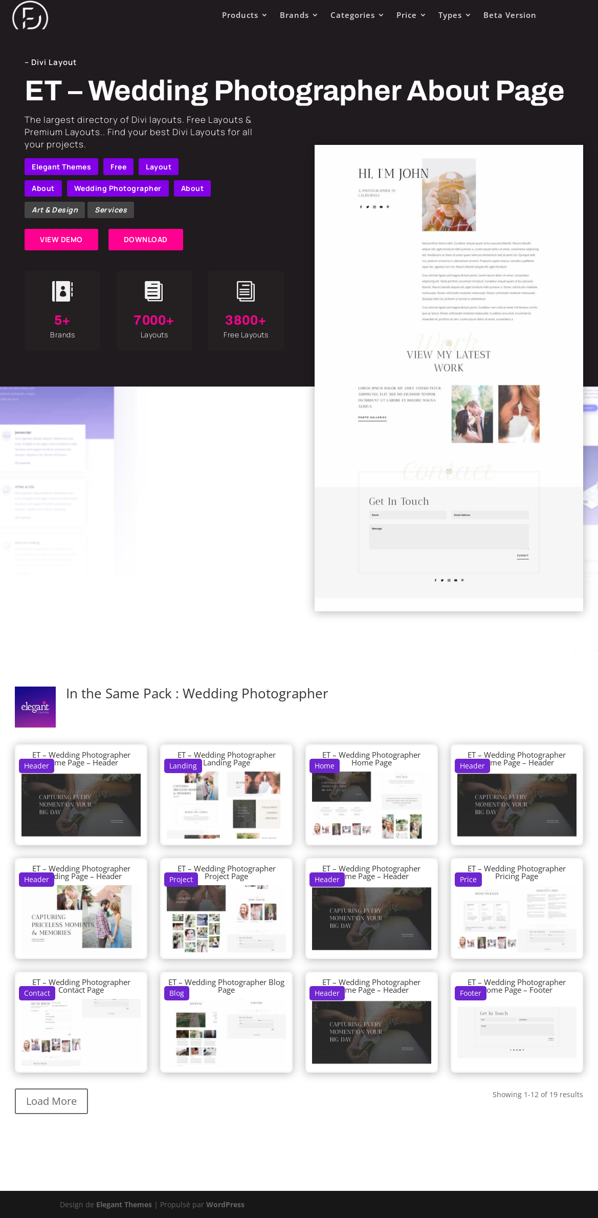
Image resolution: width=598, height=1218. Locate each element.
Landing (183, 766)
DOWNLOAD (146, 239)
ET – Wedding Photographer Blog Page (226, 986)
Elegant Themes (61, 167)
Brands (294, 15)
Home (325, 766)
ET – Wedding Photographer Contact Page (81, 986)
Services (111, 210)
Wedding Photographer (118, 188)
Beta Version (510, 15)
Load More (51, 1101)
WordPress (225, 1204)
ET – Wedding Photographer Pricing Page (517, 872)
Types (450, 15)
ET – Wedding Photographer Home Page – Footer (517, 986)
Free (118, 167)
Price (406, 15)
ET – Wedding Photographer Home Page (371, 758)
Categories (352, 15)
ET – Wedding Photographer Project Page (227, 872)
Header (36, 766)
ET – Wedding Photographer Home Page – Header (81, 758)
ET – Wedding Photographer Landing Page (227, 758)
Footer (470, 993)
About (43, 188)
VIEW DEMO (61, 239)
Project (181, 879)
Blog (176, 993)
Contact (37, 993)
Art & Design (55, 210)
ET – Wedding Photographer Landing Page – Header (81, 872)
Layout (158, 167)
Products (240, 15)
